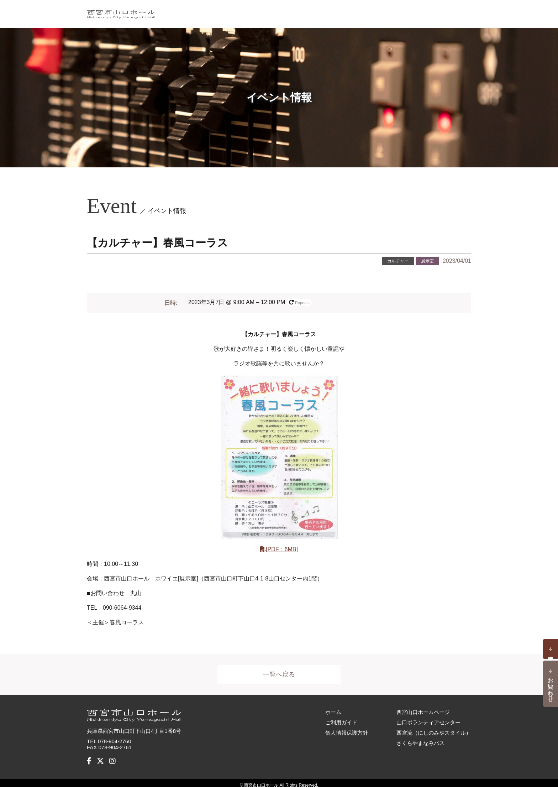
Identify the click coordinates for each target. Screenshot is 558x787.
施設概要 (331, 11)
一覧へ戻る (279, 674)
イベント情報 (256, 11)
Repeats (300, 302)
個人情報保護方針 (346, 728)
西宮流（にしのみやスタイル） (433, 728)
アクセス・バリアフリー (436, 11)
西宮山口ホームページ (423, 707)
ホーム (218, 11)
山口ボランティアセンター (428, 717)
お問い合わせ (551, 686)
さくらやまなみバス (420, 738)
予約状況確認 (550, 649)
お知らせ (297, 11)
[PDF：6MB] (282, 549)
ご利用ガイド (372, 11)
